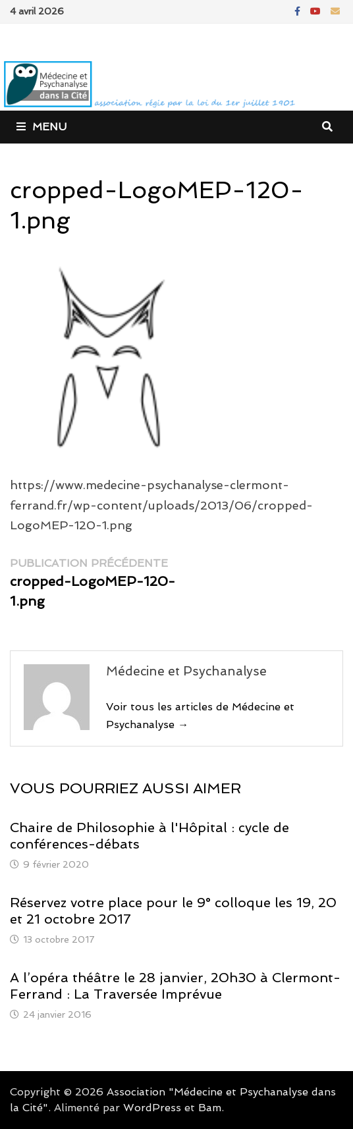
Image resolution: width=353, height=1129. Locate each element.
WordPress (152, 1107)
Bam (209, 1107)
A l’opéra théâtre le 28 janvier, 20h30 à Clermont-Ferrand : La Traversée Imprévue (175, 986)
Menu (41, 126)
